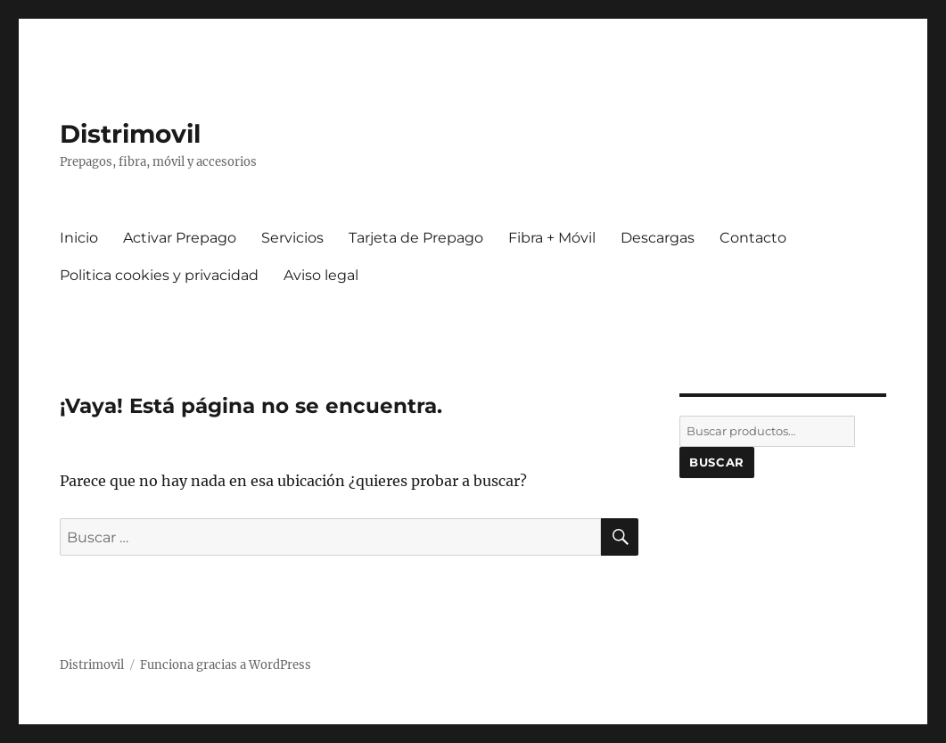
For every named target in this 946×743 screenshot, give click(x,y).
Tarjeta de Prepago (416, 237)
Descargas (658, 237)
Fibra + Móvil (552, 237)
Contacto (753, 237)
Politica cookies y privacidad (159, 275)
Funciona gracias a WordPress (225, 665)
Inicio (79, 237)
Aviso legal (321, 275)
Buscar (716, 462)
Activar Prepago (179, 237)
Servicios (292, 237)
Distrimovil (130, 134)
